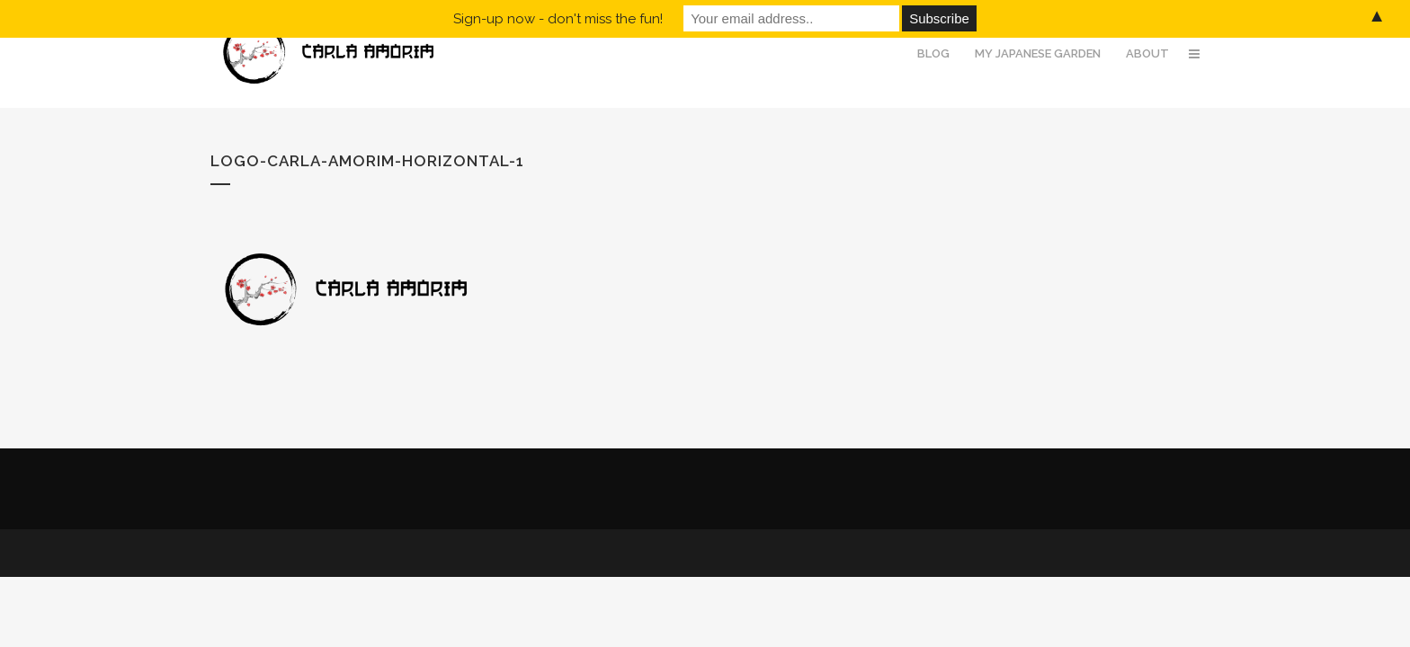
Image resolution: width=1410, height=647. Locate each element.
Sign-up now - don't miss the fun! (558, 19)
